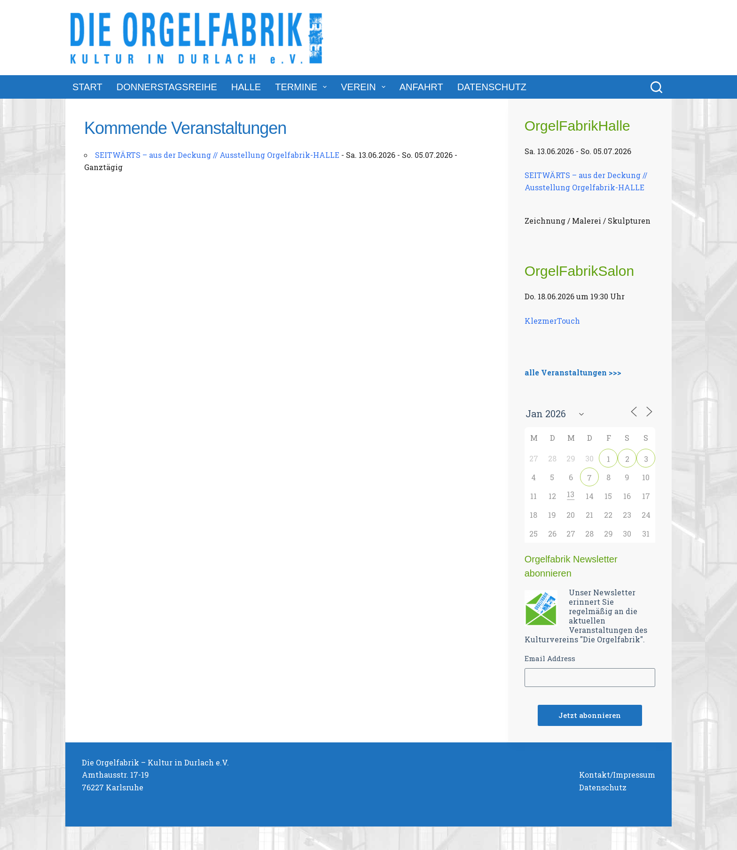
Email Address (550, 658)
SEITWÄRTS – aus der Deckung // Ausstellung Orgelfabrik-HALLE (217, 155)
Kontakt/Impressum (617, 775)
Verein (365, 87)
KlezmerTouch (552, 321)
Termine (302, 87)
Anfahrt (421, 87)
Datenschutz (491, 87)
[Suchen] (656, 87)
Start (87, 87)
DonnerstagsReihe (167, 87)
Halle (246, 87)
